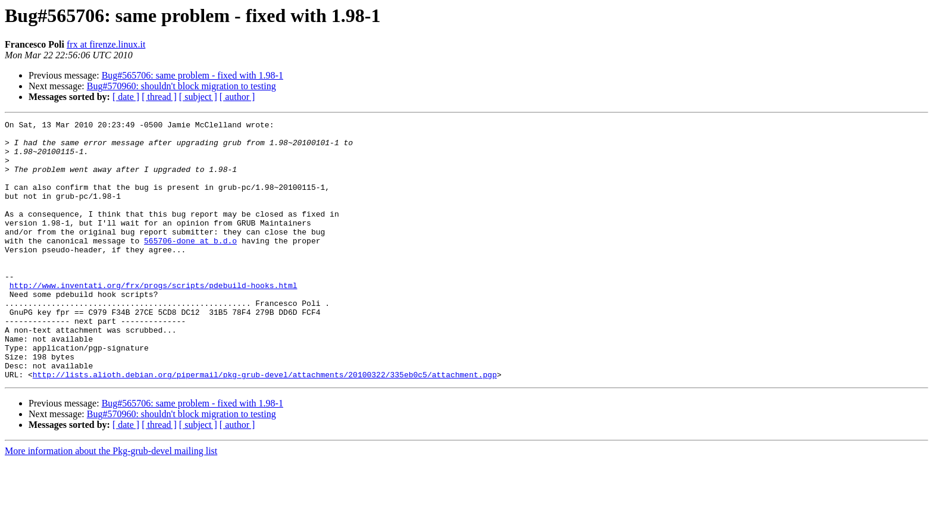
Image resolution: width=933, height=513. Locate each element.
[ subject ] (198, 97)
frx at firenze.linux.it (106, 44)
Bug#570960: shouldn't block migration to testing (181, 86)
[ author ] (237, 97)
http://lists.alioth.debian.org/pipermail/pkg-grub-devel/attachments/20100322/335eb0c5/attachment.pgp (265, 426)
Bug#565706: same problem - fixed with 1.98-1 (192, 75)
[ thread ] (159, 97)
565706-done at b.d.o (190, 265)
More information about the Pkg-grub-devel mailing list (111, 503)
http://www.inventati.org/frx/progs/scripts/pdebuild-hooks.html (154, 319)
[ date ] (125, 97)
